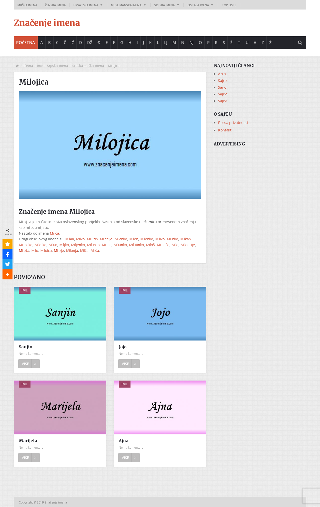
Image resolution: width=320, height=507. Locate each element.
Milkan (185, 238)
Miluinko (120, 244)
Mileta (24, 250)
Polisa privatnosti (233, 122)
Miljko (64, 244)
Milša (94, 250)
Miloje (59, 250)
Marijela (28, 440)
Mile (175, 244)
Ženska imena (55, 5)
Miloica (46, 250)
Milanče (163, 244)
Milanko (120, 238)
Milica (54, 233)
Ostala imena (198, 5)
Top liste (229, 5)
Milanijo (106, 238)
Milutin (92, 238)
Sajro (222, 80)
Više (29, 363)
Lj (165, 42)
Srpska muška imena (88, 65)
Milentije (187, 244)
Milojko (40, 244)
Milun (52, 244)
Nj (192, 42)
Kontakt (225, 129)
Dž (89, 42)
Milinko (172, 238)
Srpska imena (164, 5)
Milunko (93, 244)
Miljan (107, 244)
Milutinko (136, 244)
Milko (80, 238)
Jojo (122, 346)
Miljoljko (25, 244)
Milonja (72, 250)
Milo (34, 250)
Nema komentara (31, 354)
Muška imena (27, 5)
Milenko (146, 238)
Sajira (222, 100)
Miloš (150, 244)
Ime (40, 65)
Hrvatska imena (86, 5)
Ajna (123, 440)
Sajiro (223, 93)
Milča (84, 250)
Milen (133, 238)
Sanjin (25, 346)
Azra (222, 73)
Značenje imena (47, 23)
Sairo (222, 87)
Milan (69, 238)
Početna (25, 42)
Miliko (160, 238)
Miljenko (78, 244)
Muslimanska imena (126, 5)
